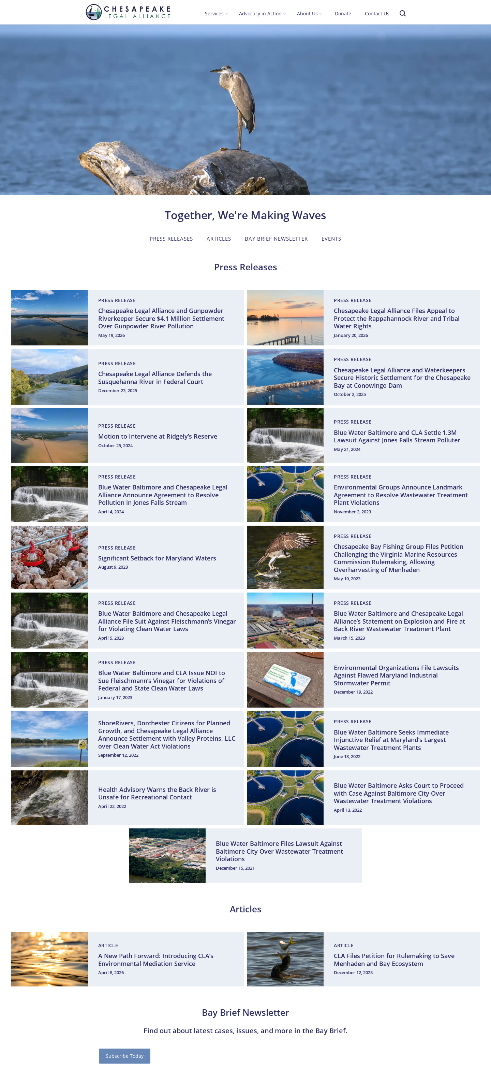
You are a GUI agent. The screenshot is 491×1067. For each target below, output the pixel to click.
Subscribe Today (125, 1056)
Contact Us (377, 13)
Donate (343, 13)
